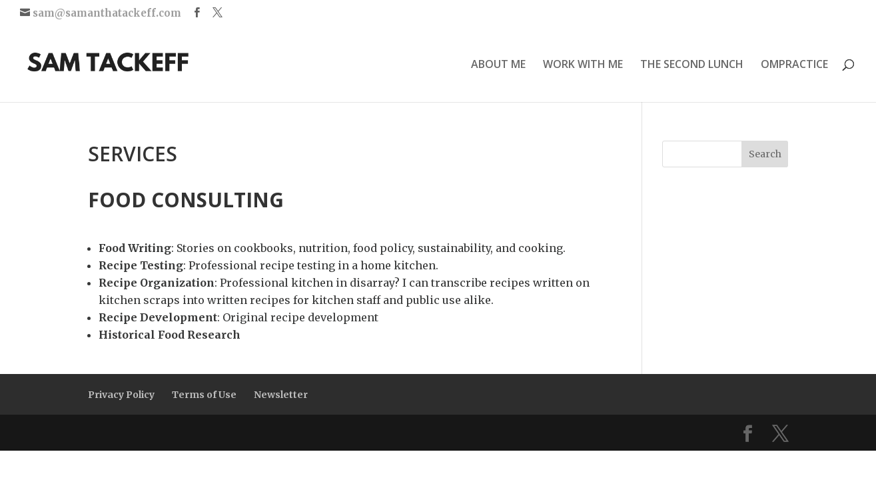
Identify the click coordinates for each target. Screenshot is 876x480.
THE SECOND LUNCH (691, 65)
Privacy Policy (121, 395)
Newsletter (281, 395)
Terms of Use (204, 395)
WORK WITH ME (583, 65)
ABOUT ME (498, 65)
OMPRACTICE (794, 65)
